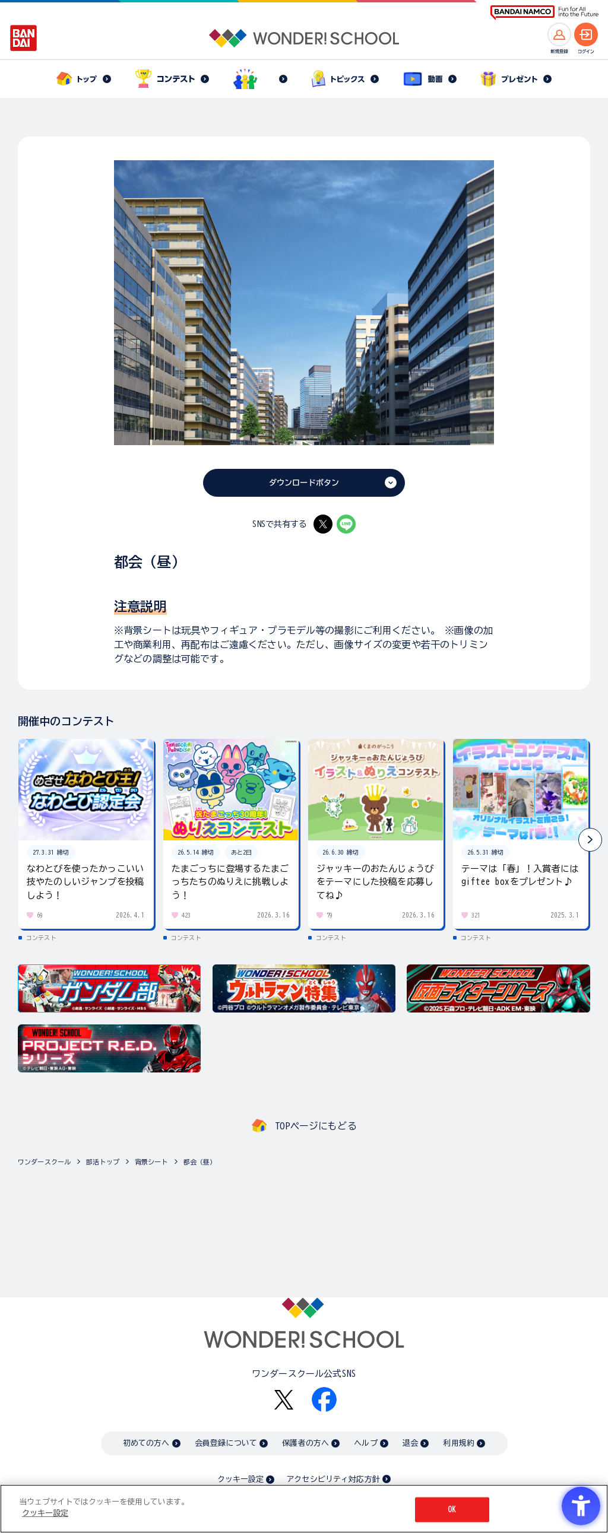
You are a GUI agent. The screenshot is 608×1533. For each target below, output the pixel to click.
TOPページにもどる (316, 1126)
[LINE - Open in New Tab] (346, 524)
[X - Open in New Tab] (323, 524)
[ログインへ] (586, 34)
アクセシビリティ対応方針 (333, 1479)
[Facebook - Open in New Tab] (324, 1399)
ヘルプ (365, 1443)
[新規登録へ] (559, 34)
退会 (410, 1443)
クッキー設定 (240, 1479)
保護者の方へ (305, 1443)
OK (452, 1509)
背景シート (151, 1162)
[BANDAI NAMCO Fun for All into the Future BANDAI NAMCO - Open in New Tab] (544, 12)
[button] (590, 840)
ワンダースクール (44, 1162)
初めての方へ (146, 1443)
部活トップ (102, 1162)
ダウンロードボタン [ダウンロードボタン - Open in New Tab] (304, 483)
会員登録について (226, 1443)
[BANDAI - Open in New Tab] (23, 38)
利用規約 (458, 1443)
